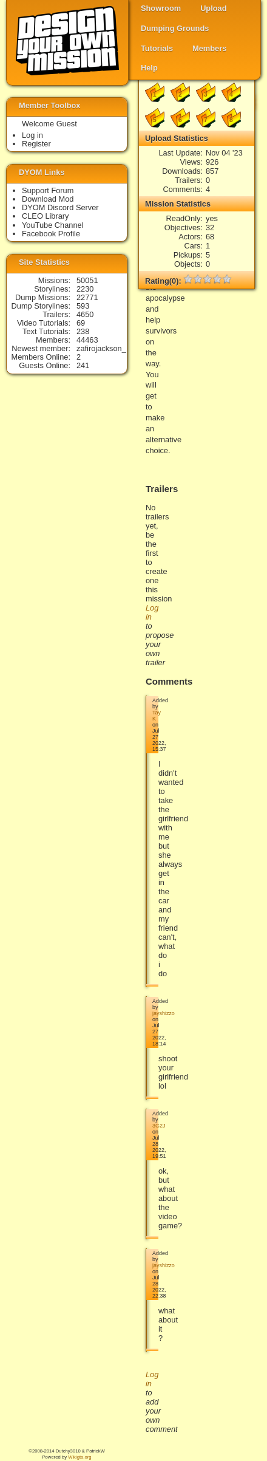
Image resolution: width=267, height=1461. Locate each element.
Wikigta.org (79, 1457)
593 (82, 305)
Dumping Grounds (175, 28)
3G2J (158, 1126)
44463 (87, 339)
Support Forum (47, 190)
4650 (84, 314)
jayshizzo (163, 1013)
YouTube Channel (53, 225)
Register (36, 143)
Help (149, 67)
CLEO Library (45, 216)
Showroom (161, 8)
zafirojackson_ (101, 348)
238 (82, 331)
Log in (32, 135)
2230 (84, 288)
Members (209, 48)
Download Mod (47, 199)
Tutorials (157, 48)
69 (80, 322)
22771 (87, 297)
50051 (87, 280)
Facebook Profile (51, 233)
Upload (213, 8)
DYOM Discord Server (60, 207)
